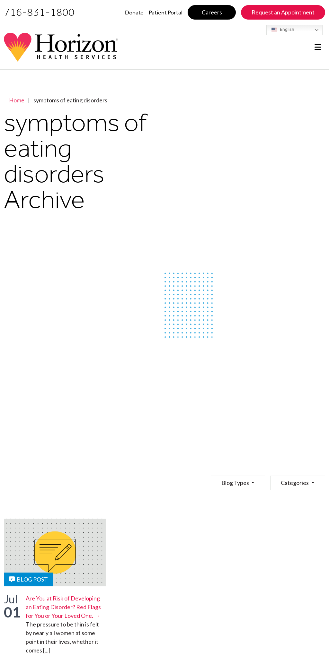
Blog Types (235, 482)
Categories (295, 482)
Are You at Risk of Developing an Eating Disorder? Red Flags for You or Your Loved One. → (63, 607)
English (282, 30)
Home (16, 100)
